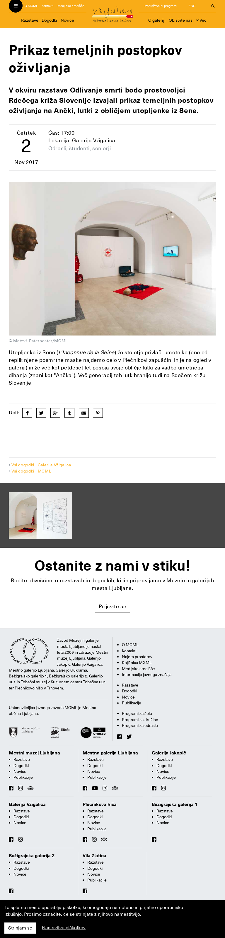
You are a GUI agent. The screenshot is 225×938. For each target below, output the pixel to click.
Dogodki (49, 20)
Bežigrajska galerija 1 (175, 804)
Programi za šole (137, 713)
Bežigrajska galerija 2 (32, 856)
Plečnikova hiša (100, 804)
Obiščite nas (180, 20)
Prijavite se (113, 606)
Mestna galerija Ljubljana (110, 753)
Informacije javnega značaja (146, 674)
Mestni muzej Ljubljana (34, 753)
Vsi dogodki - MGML (31, 471)
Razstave (29, 20)
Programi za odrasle (140, 725)
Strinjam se (20, 928)
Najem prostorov (137, 656)
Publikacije (131, 703)
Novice (67, 20)
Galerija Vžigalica (27, 804)
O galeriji (157, 20)
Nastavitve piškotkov (64, 928)
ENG (192, 6)
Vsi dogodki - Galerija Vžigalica (41, 465)
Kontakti (48, 6)
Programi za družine (140, 719)
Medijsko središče (70, 6)
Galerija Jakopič (169, 753)
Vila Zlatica (94, 856)
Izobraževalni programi (160, 6)
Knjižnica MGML (137, 662)
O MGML (31, 6)
